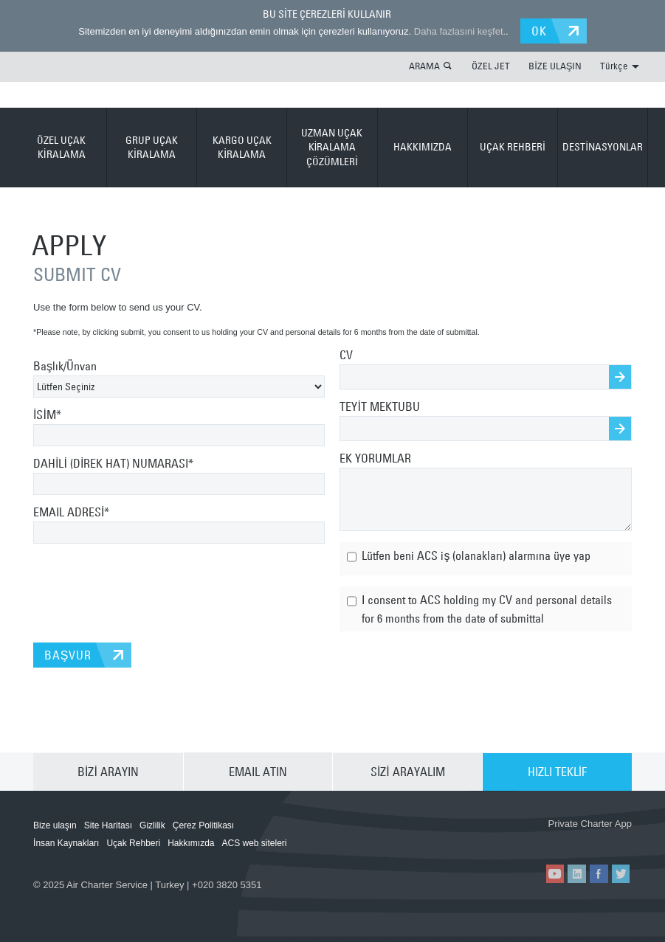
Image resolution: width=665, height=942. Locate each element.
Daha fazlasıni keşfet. (459, 31)
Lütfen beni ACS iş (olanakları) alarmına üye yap (468, 557)
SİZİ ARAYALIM (408, 771)
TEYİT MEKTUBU (379, 406)
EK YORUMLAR (375, 458)
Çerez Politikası (203, 825)
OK (540, 31)
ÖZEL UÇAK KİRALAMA (61, 147)
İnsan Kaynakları (66, 843)
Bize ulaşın (55, 825)
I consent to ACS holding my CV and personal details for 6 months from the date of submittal (479, 607)
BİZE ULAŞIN (555, 66)
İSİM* (47, 414)
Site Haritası (108, 825)
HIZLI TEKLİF (557, 771)
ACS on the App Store (503, 839)
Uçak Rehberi (133, 843)
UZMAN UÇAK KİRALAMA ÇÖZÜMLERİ (331, 147)
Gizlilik (152, 825)
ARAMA (424, 66)
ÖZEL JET (491, 66)
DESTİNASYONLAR (602, 146)
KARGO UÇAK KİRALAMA (242, 147)
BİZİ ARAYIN (108, 771)
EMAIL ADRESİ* (71, 512)
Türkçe (619, 66)
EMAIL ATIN (258, 771)
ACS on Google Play (591, 839)
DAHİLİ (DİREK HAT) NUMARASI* (113, 463)
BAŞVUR (67, 655)
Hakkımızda (191, 843)
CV (346, 355)
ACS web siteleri (254, 843)
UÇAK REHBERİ (512, 146)
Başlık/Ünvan (65, 366)
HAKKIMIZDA (422, 146)
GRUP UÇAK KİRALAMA (151, 147)
